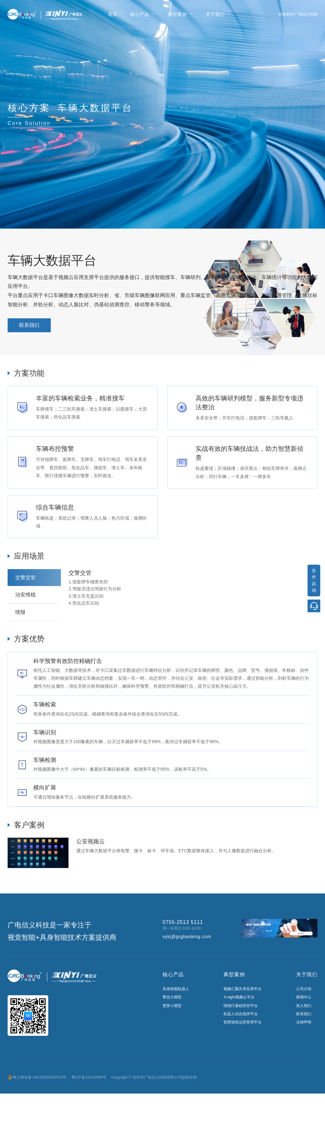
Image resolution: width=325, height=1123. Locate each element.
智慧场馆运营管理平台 (242, 1022)
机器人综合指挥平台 (240, 1014)
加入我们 (303, 1005)
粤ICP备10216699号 (88, 1077)
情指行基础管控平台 (240, 1005)
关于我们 (215, 14)
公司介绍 (303, 989)
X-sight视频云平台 (238, 997)
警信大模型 (172, 997)
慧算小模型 (172, 1005)
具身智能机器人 (175, 989)
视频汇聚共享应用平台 (242, 989)
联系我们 (29, 325)
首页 (112, 14)
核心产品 (139, 14)
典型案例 (177, 14)
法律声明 (303, 1022)
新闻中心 (303, 997)
